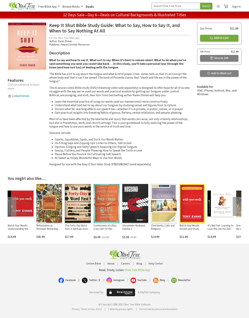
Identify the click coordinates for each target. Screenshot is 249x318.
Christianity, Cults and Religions (163, 227)
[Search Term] (175, 6)
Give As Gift (219, 58)
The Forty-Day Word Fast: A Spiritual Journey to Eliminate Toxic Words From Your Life (78, 230)
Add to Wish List (219, 73)
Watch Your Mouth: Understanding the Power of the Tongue (19, 229)
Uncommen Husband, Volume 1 (133, 227)
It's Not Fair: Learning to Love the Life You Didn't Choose (220, 229)
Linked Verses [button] (20, 96)
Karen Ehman (65, 41)
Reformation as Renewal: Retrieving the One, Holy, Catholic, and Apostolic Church (49, 230)
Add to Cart (219, 38)
